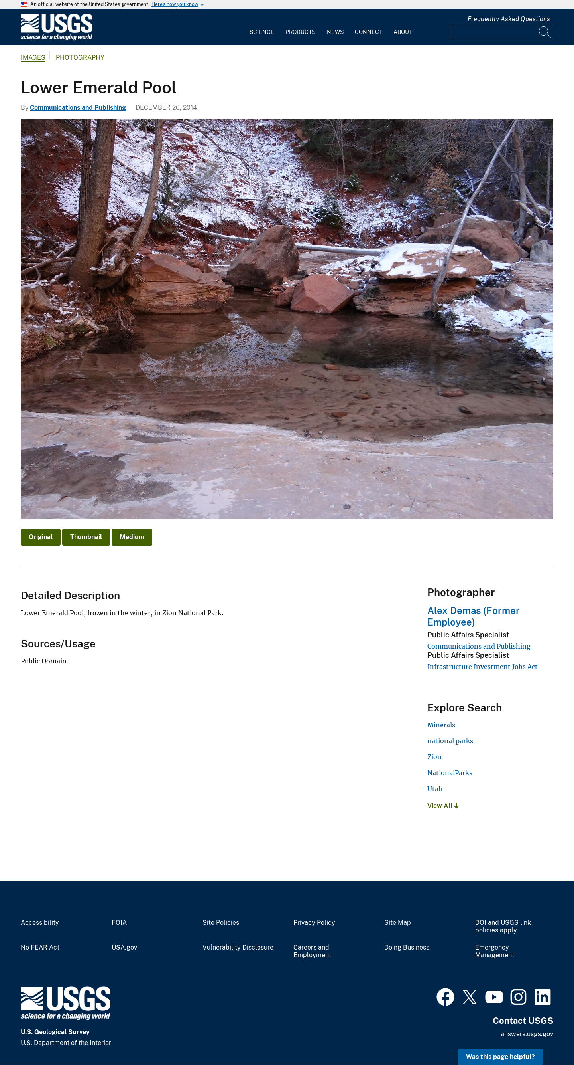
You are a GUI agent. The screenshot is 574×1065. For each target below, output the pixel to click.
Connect (368, 32)
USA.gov (124, 947)
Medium (132, 537)
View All (443, 806)
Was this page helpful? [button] (500, 1057)
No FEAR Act (40, 947)
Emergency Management (494, 951)
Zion (434, 757)
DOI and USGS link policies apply (503, 926)
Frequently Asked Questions (509, 19)
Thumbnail (86, 537)
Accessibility (40, 922)
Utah (435, 789)
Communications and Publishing (78, 107)
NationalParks (449, 773)
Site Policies (220, 922)
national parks (450, 741)
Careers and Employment (312, 951)
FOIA (119, 922)
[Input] (501, 32)
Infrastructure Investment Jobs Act (482, 667)
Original (41, 537)
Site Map (397, 922)
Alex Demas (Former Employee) (473, 616)
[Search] (545, 32)
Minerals (441, 725)
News (335, 32)
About (402, 32)
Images (33, 57)
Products (300, 32)
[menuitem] (262, 27)
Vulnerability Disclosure (237, 947)
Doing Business (406, 947)
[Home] (56, 38)
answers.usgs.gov (527, 1034)
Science (262, 32)
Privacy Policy (314, 922)
